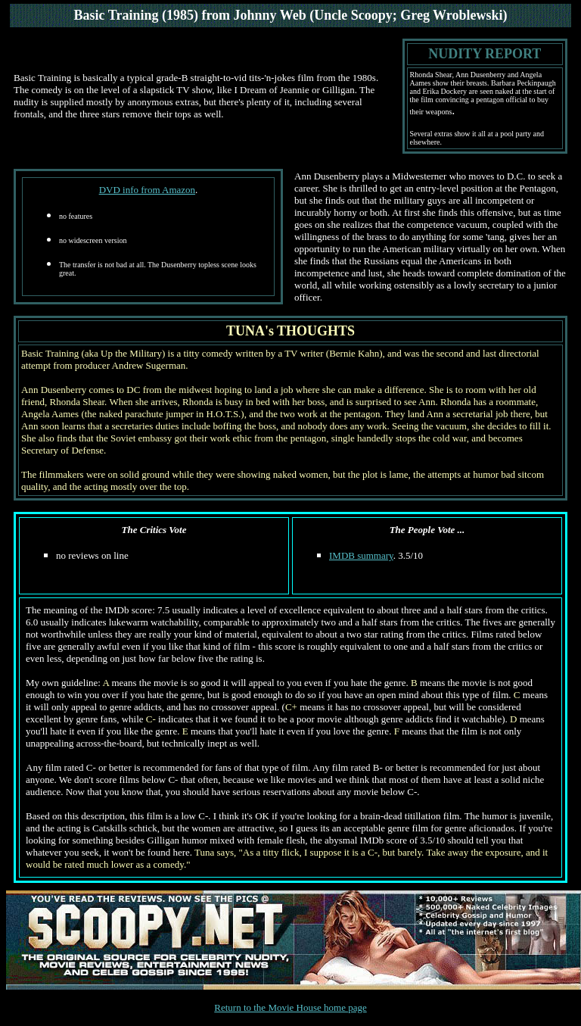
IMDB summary (361, 555)
